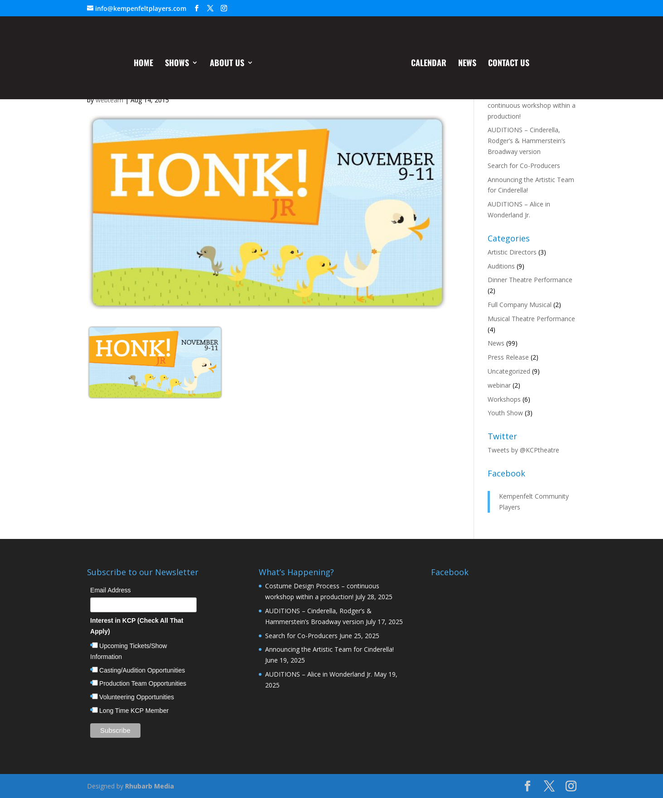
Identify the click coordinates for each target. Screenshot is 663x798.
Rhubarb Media (149, 786)
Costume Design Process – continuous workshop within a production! (532, 105)
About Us (228, 65)
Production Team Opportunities (142, 683)
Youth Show (505, 413)
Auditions (501, 266)
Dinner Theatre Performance (530, 279)
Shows (178, 65)
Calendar (427, 65)
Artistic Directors (512, 252)
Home (144, 65)
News (466, 65)
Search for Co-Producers (524, 165)
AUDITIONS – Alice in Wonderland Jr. (318, 674)
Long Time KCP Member (134, 710)
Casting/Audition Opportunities (142, 670)
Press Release (508, 357)
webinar (499, 385)
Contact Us (507, 65)
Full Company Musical (520, 304)
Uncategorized (509, 371)
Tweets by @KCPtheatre (523, 450)
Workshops (504, 399)
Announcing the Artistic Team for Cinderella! (329, 649)
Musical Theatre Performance (531, 318)
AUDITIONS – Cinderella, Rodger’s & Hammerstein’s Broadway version (527, 140)
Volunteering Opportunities (136, 697)
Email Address (110, 590)
